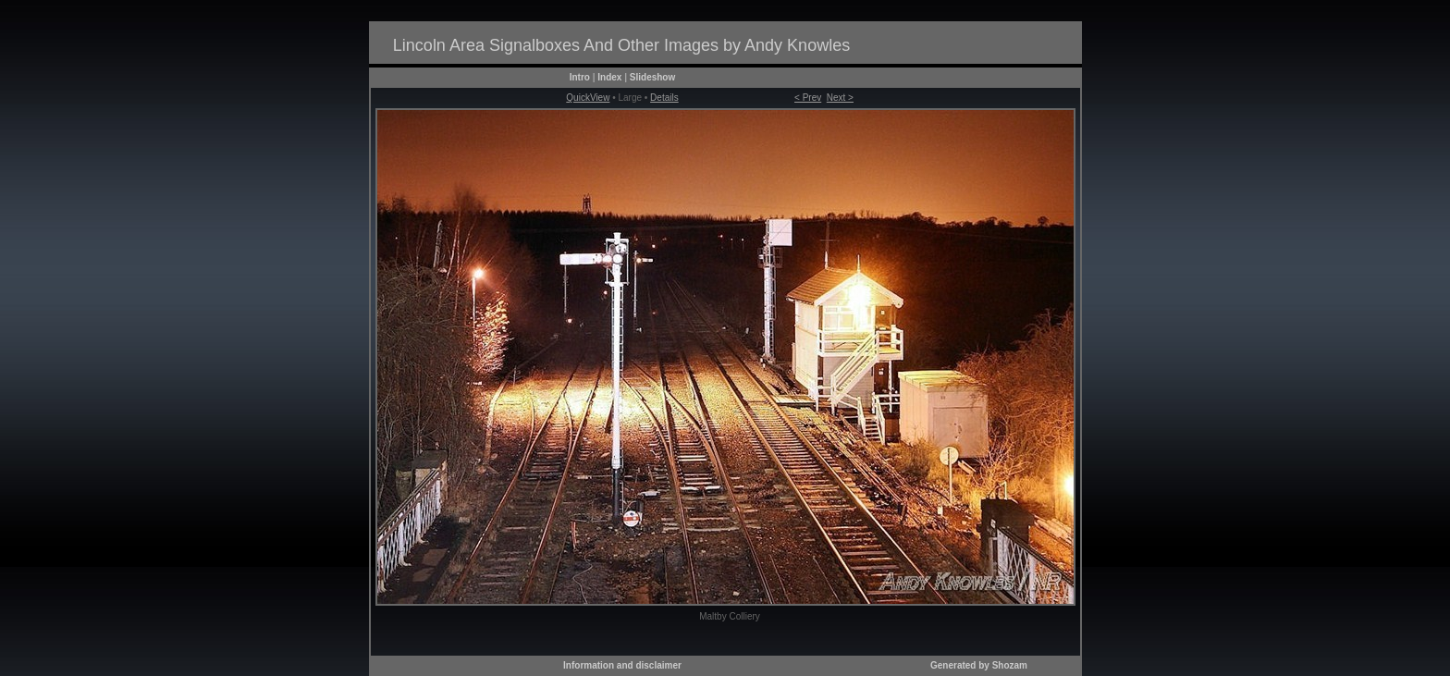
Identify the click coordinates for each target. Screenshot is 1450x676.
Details (664, 97)
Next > (840, 97)
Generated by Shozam (978, 665)
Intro (580, 77)
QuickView (587, 97)
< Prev (807, 97)
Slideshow (652, 77)
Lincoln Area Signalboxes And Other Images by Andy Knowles (621, 45)
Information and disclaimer (622, 665)
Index (609, 77)
